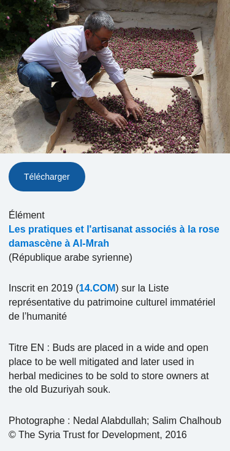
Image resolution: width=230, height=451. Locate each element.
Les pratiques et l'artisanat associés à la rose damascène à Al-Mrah (114, 236)
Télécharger (47, 177)
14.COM (97, 288)
